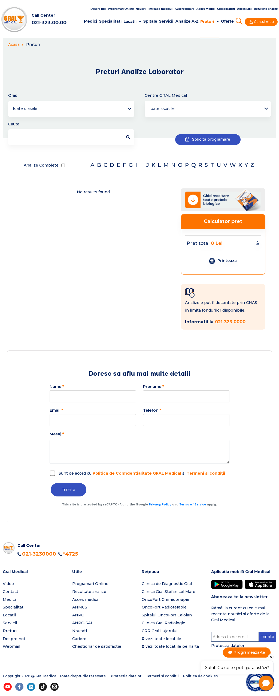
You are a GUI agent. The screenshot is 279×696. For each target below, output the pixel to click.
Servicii (166, 21)
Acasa (15, 44)
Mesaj (57, 434)
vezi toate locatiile (163, 638)
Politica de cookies (200, 676)
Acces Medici (205, 9)
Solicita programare (207, 139)
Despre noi (98, 9)
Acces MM (244, 9)
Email (56, 410)
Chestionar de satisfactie (96, 646)
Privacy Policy (160, 504)
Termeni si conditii (162, 676)
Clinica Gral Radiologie (163, 622)
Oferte (227, 21)
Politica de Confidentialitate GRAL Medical (137, 473)
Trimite (68, 489)
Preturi (207, 21)
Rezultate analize (266, 9)
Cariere (79, 638)
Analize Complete (41, 165)
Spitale (150, 21)
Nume (57, 386)
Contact (10, 591)
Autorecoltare (184, 9)
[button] (35, 572)
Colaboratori (226, 9)
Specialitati (110, 21)
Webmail (11, 646)
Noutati (141, 9)
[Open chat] (266, 683)
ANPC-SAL (82, 622)
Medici (90, 21)
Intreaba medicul (160, 9)
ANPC (78, 615)
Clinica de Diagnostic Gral (167, 583)
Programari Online (121, 9)
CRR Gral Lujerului (159, 630)
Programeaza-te (249, 652)
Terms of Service (192, 504)
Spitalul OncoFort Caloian (167, 615)
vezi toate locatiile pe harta (172, 646)
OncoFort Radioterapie (164, 607)
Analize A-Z (186, 21)
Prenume (153, 386)
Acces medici (85, 599)
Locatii (130, 21)
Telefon (152, 410)
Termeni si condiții (206, 473)
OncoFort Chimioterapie (165, 599)
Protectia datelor (227, 645)
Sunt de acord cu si (142, 473)
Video (8, 583)
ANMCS (79, 607)
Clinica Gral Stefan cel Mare (168, 591)
